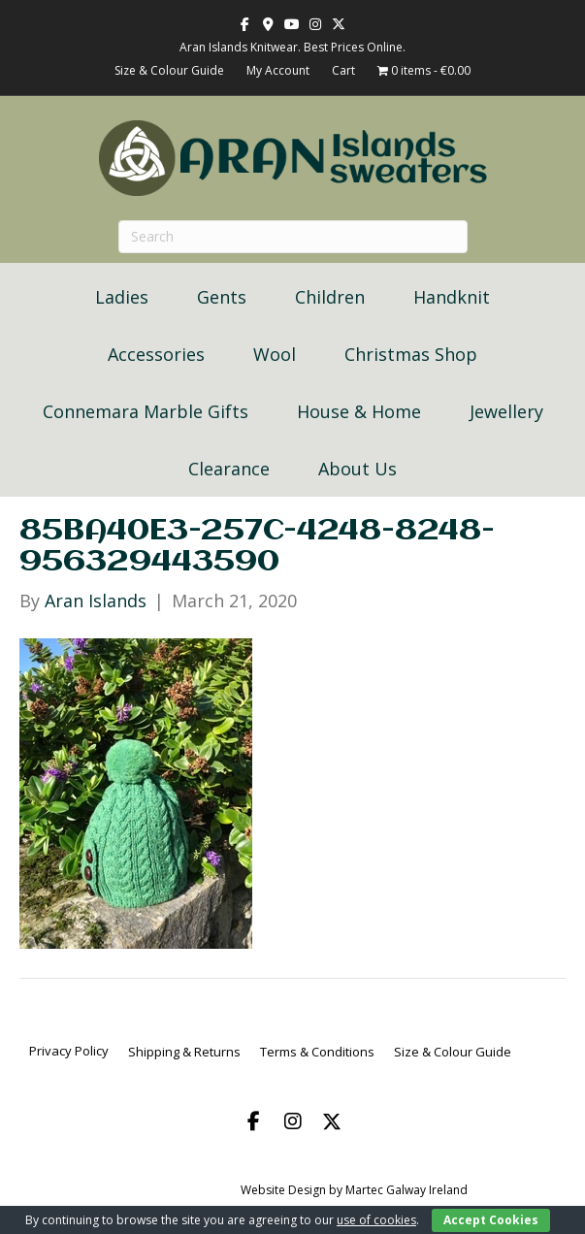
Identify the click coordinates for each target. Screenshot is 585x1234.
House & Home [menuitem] (359, 411)
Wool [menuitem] (274, 354)
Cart (343, 70)
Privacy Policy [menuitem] (69, 1050)
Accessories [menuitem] (156, 354)
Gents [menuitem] (221, 296)
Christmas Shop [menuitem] (410, 354)
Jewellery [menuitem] (506, 411)
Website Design (283, 1190)
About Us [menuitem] (357, 468)
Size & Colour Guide (169, 70)
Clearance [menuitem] (229, 468)
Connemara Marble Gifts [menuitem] (145, 411)
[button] (254, 1121)
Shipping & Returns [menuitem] (184, 1051)
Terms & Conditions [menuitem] (317, 1051)
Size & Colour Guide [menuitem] (452, 1051)
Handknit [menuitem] (451, 296)
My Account (277, 70)
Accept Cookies (490, 1220)
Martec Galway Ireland (406, 1190)
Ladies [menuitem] (121, 296)
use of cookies (376, 1220)
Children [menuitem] (330, 296)
